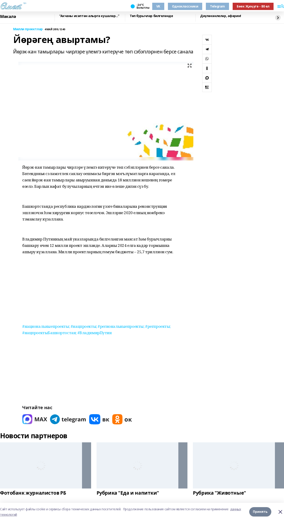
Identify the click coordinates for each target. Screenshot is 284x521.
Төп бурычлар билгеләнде (151, 16)
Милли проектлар (28, 29)
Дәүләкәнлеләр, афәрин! (220, 16)
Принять (260, 512)
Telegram (217, 6)
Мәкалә (8, 16)
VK (158, 6)
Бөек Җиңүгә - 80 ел (253, 6)
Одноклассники (185, 6)
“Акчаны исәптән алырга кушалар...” (89, 16)
